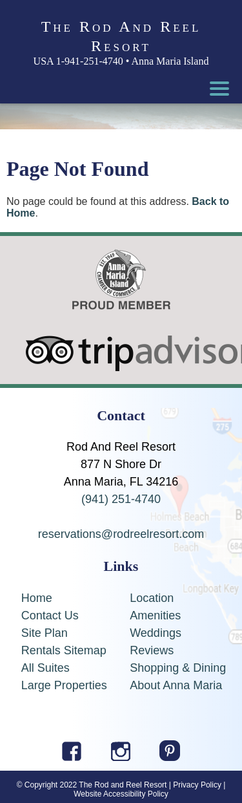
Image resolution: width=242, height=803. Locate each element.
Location (152, 598)
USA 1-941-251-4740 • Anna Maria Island (121, 61)
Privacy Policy (197, 784)
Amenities (155, 615)
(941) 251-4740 (121, 499)
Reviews (152, 650)
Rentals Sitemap (63, 650)
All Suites (45, 667)
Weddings (155, 632)
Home (36, 598)
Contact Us (50, 615)
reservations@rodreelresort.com (121, 534)
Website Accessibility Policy (121, 793)
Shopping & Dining (178, 667)
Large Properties (64, 685)
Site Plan (44, 632)
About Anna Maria (176, 685)
